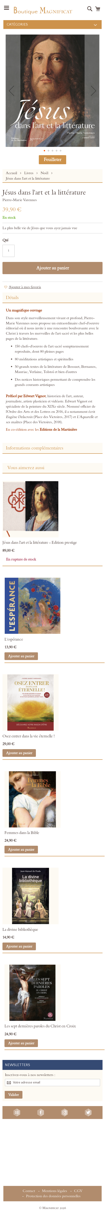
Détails (12, 298)
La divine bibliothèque (20, 929)
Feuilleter (52, 160)
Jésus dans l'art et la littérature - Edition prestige (39, 542)
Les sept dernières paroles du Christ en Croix (40, 1026)
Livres (29, 173)
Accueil (12, 173)
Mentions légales (54, 1191)
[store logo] (42, 10)
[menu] (52, 24)
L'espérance (13, 639)
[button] (11, 90)
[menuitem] (52, 24)
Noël (45, 173)
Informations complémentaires (34, 448)
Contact (29, 1191)
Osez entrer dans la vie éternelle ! (28, 736)
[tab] (52, 297)
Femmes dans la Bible (21, 832)
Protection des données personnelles (53, 1196)
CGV (78, 1191)
